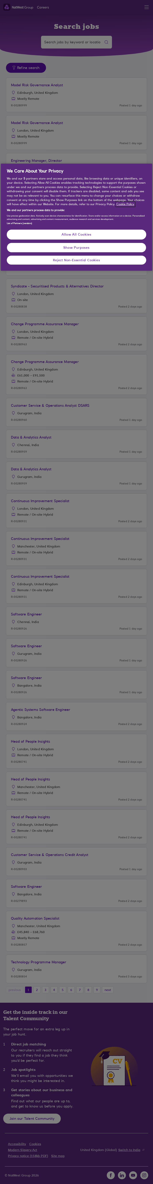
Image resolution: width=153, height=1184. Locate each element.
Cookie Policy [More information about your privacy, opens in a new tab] (125, 204)
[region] (76, 217)
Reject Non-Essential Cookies (76, 260)
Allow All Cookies (76, 234)
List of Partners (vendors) (19, 223)
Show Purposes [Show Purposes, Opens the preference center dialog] (76, 247)
